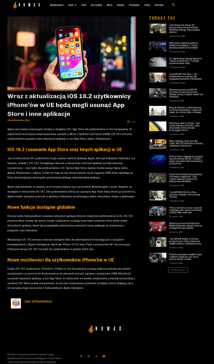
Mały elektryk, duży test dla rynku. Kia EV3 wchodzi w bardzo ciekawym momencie (186, 143)
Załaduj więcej (178, 269)
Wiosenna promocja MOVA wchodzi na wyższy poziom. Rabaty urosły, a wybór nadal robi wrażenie (186, 93)
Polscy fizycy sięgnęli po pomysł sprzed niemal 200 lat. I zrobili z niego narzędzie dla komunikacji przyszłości (186, 160)
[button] (174, 5)
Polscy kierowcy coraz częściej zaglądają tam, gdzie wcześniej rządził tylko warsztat (185, 210)
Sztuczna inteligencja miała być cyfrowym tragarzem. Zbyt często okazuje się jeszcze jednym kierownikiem (185, 178)
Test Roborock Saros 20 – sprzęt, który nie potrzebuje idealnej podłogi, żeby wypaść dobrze (184, 28)
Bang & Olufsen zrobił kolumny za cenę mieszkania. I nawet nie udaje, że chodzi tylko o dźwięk (185, 110)
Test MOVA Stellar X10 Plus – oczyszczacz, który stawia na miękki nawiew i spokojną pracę (185, 241)
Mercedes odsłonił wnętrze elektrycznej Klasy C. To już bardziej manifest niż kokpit (183, 45)
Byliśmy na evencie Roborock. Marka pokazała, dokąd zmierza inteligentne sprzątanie (185, 226)
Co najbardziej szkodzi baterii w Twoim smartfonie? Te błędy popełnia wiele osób (185, 61)
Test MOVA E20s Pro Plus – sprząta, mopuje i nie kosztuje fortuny (184, 195)
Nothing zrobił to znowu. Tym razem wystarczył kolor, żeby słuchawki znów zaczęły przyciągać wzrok (184, 126)
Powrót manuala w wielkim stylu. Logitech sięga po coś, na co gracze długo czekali (185, 257)
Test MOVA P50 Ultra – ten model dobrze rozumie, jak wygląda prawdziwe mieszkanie (185, 76)
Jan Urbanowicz (38, 301)
